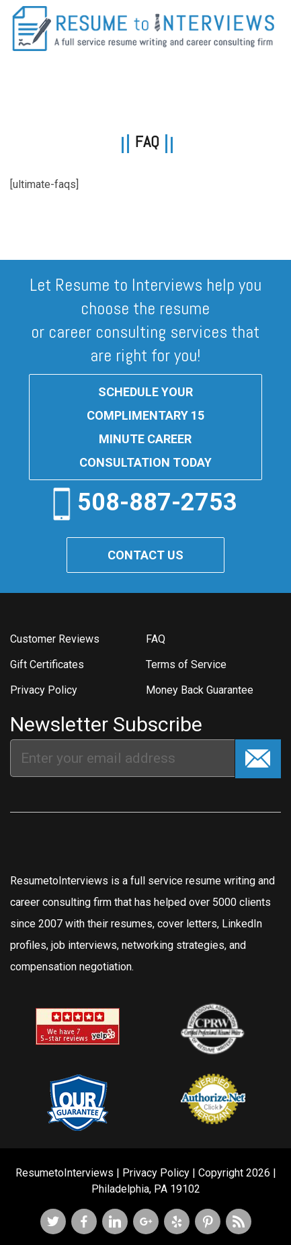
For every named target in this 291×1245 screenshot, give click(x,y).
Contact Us (145, 555)
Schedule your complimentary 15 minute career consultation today (145, 427)
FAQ (155, 639)
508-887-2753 (157, 502)
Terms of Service (186, 664)
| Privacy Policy (153, 1172)
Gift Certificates (47, 664)
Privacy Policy (43, 690)
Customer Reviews (54, 639)
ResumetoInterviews (64, 1172)
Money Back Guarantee (199, 690)
